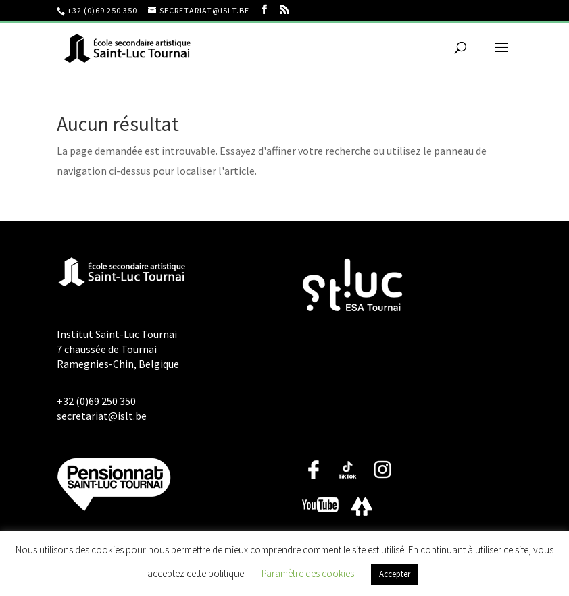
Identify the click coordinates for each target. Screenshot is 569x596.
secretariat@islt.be (102, 416)
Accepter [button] (394, 574)
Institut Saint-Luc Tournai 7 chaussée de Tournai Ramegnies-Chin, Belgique (118, 349)
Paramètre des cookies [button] (308, 573)
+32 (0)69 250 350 (102, 10)
